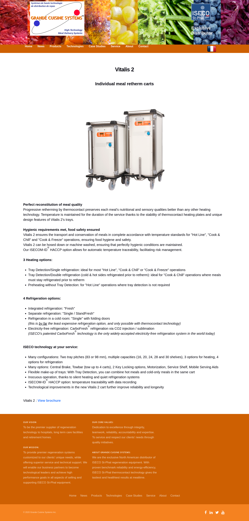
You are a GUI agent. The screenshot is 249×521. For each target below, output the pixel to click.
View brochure (49, 400)
